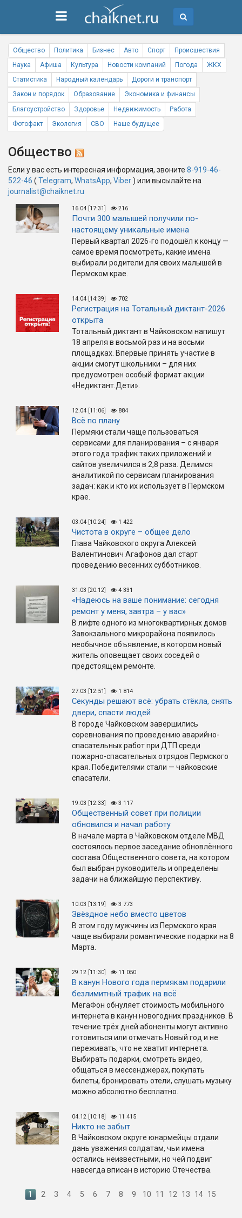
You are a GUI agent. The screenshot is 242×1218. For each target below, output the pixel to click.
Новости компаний (136, 65)
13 (186, 1194)
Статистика (29, 79)
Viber (122, 180)
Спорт (156, 50)
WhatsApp (92, 180)
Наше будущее (136, 124)
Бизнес (103, 50)
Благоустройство (38, 109)
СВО (97, 124)
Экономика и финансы (159, 94)
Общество (29, 50)
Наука (21, 65)
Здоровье (89, 109)
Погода (186, 65)
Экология (67, 124)
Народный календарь (89, 79)
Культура (84, 65)
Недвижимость (136, 109)
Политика (68, 50)
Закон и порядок (38, 94)
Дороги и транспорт (162, 79)
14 (198, 1194)
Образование (94, 94)
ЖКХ (214, 65)
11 (160, 1194)
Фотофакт (27, 124)
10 (147, 1194)
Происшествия (197, 50)
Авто (131, 50)
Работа (180, 109)
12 (173, 1194)
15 (211, 1194)
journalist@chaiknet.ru (46, 191)
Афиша (51, 65)
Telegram (54, 180)
